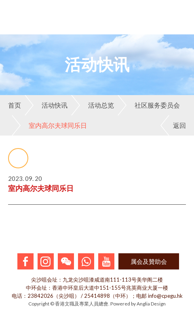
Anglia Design (151, 304)
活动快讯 (46, 105)
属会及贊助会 (149, 261)
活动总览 (92, 105)
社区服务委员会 (149, 105)
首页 (14, 105)
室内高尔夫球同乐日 (49, 125)
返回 (173, 125)
